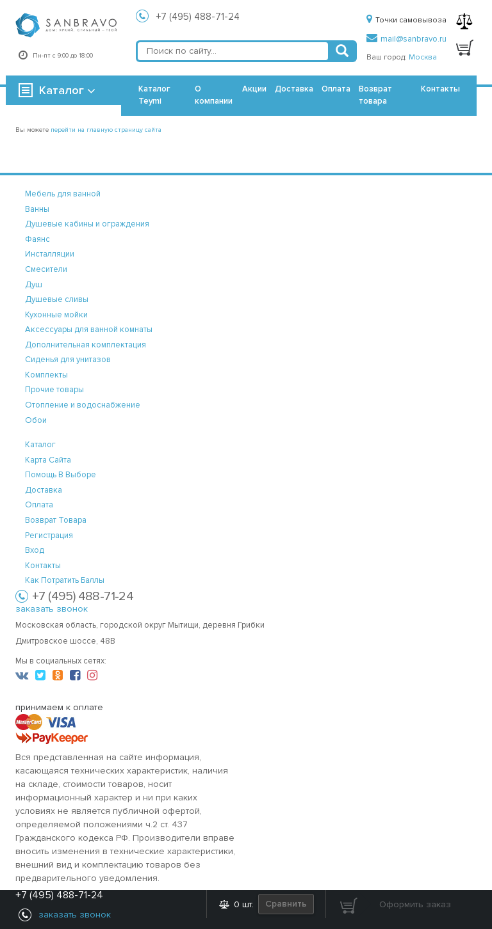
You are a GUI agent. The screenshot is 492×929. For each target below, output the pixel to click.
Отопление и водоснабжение (82, 405)
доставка (43, 490)
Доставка (294, 89)
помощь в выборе (60, 475)
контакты (43, 565)
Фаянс (37, 239)
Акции (254, 89)
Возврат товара (375, 95)
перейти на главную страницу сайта (106, 130)
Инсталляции (49, 254)
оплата (39, 505)
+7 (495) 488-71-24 (198, 16)
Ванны (37, 209)
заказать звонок (51, 608)
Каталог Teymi (154, 95)
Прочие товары (54, 390)
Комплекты (46, 375)
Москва (423, 57)
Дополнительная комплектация (85, 345)
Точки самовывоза (406, 20)
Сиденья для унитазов (68, 359)
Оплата (336, 89)
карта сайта (48, 460)
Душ (33, 285)
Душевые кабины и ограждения (87, 224)
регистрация (49, 535)
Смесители (46, 269)
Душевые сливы (56, 299)
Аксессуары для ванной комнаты (88, 329)
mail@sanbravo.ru (406, 39)
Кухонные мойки (56, 315)
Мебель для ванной (63, 194)
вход (34, 550)
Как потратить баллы (64, 580)
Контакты (440, 89)
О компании (214, 95)
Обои (36, 420)
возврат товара (55, 520)
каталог (40, 445)
